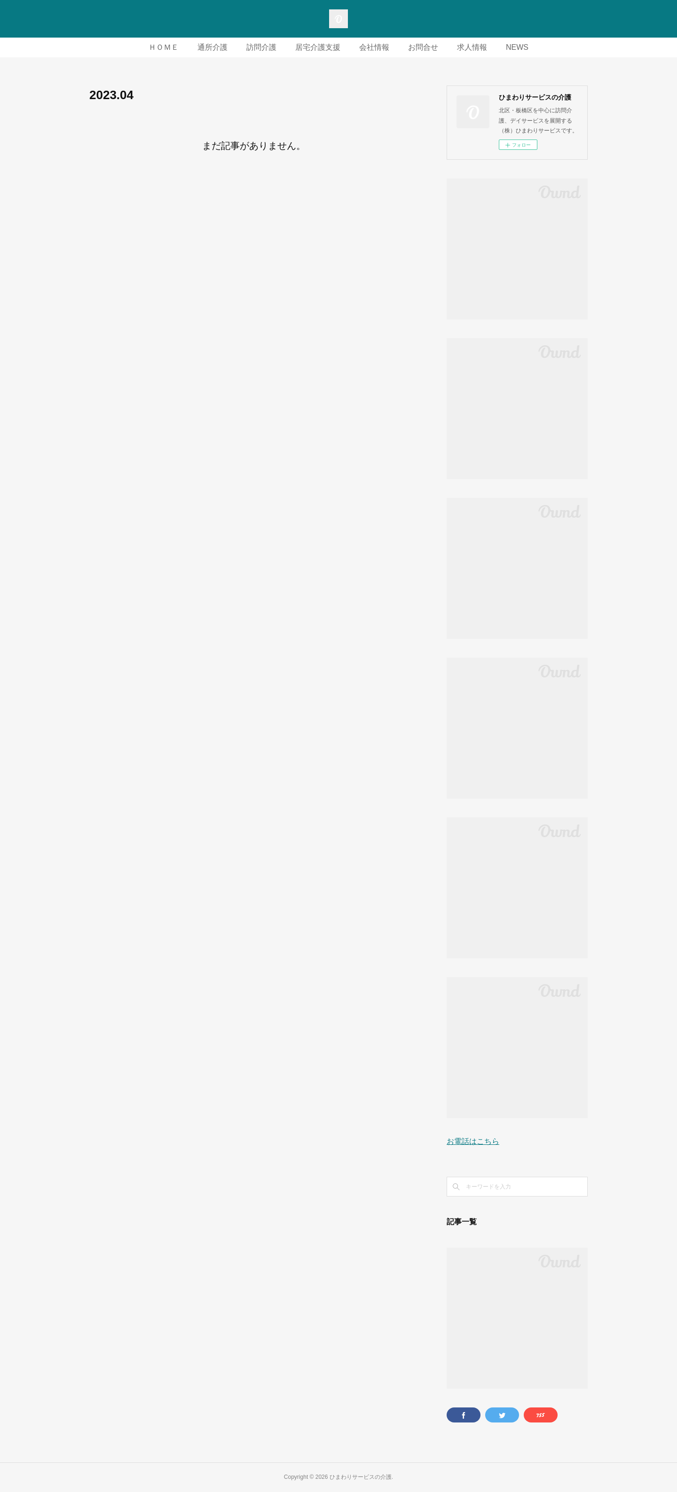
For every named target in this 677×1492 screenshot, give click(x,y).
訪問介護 (261, 47)
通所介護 (212, 47)
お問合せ (423, 47)
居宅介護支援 (317, 47)
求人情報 (472, 47)
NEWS (517, 47)
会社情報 (374, 47)
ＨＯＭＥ (164, 47)
